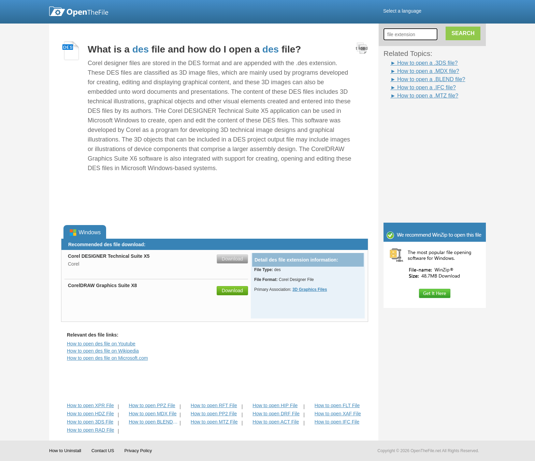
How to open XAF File (338, 413)
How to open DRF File (276, 413)
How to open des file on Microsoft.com (107, 358)
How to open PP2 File (214, 413)
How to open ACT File (275, 422)
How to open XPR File (90, 405)
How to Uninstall (65, 450)
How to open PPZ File (152, 405)
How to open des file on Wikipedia (103, 351)
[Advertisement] (424, 115)
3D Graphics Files (309, 289)
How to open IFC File (337, 422)
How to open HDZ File (90, 413)
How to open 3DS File (90, 422)
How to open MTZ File (214, 422)
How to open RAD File (90, 430)
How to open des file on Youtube (101, 343)
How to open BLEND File (153, 422)
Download (232, 259)
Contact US (102, 450)
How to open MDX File (152, 413)
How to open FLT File (337, 405)
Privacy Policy (138, 450)
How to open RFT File (214, 405)
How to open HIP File (275, 405)
